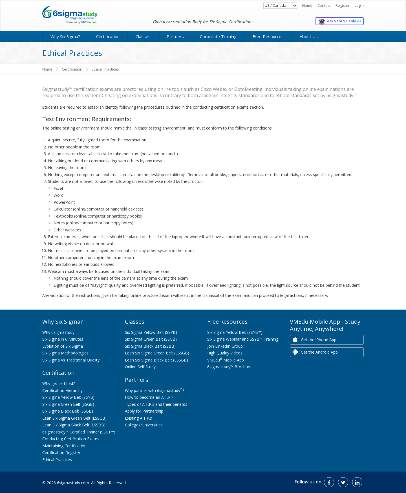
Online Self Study (140, 366)
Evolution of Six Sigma (62, 346)
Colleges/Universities (144, 425)
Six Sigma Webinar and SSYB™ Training (242, 339)
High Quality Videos (224, 353)
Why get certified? (58, 383)
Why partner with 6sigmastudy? (154, 390)
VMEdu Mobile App (225, 360)
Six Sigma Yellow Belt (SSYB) (68, 397)
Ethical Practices (57, 459)
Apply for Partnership (144, 411)
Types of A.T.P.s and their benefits (156, 404)
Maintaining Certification (64, 445)
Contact (323, 5)
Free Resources (268, 36)
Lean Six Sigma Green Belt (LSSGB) (74, 418)
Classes (143, 36)
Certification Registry (61, 452)
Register (343, 5)
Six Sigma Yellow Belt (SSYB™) (234, 332)
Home (307, 5)
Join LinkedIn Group (225, 346)
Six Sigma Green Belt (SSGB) (68, 404)
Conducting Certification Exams (70, 438)
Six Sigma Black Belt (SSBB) (67, 411)
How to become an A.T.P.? (149, 397)
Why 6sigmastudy (58, 332)
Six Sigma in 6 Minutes (62, 339)
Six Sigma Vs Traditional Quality (71, 360)
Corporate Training (218, 36)
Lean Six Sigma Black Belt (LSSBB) (73, 425)
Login (359, 5)
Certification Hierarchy (62, 390)
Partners (175, 36)
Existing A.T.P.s (138, 418)
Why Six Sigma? (65, 36)
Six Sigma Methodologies (65, 353)
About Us (309, 36)
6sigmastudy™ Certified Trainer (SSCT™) (78, 432)
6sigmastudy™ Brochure (229, 366)
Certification (108, 36)
